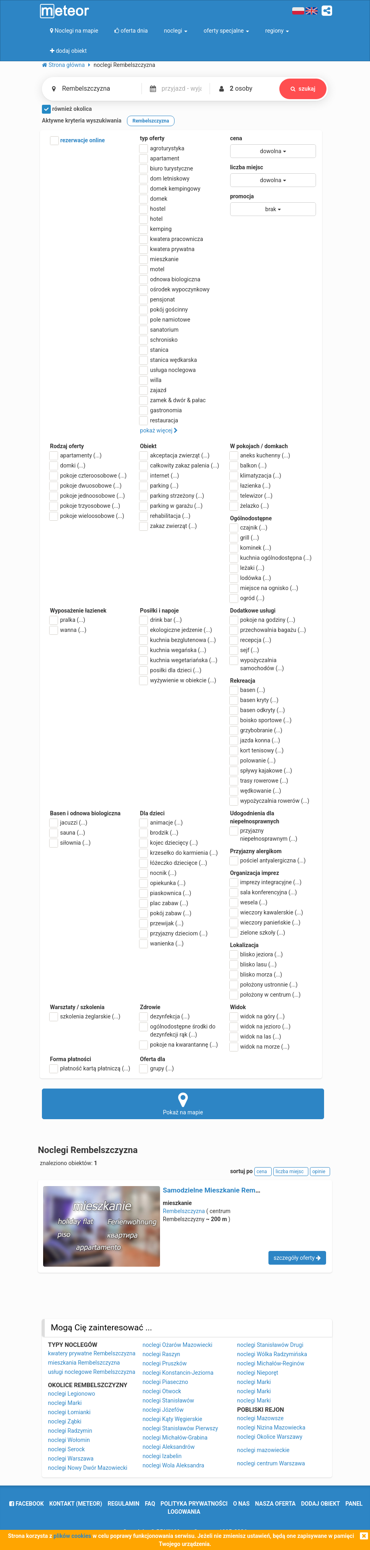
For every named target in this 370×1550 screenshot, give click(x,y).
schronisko (158, 340)
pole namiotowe (165, 320)
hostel (152, 209)
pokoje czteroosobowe (88, 476)
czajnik (249, 528)
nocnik (158, 873)
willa (150, 380)
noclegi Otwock (162, 1391)
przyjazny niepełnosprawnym (263, 834)
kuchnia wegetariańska (178, 660)
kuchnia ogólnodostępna (271, 558)
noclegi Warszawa (71, 1458)
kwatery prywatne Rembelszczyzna (91, 1353)
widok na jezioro (260, 1026)
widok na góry (257, 1016)
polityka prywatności (193, 1503)
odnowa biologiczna (170, 279)
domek (153, 199)
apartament (159, 158)
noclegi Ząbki (64, 1421)
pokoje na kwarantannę (179, 1045)
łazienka (250, 486)
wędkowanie (255, 791)
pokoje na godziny (262, 620)
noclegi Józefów (163, 1410)
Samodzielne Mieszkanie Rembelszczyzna (228, 1190)
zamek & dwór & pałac (173, 400)
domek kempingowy (170, 189)
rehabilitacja (165, 516)
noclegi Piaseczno (165, 1382)
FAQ (150, 1503)
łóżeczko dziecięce (173, 863)
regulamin (123, 1503)
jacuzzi (68, 823)
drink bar (161, 620)
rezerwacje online (77, 140)
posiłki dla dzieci (170, 670)
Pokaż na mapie (183, 1103)
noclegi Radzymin (70, 1430)
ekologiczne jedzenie (176, 630)
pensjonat (157, 299)
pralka (67, 620)
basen (247, 690)
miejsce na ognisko (264, 588)
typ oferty (152, 138)
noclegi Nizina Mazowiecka (271, 1427)
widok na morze (260, 1047)
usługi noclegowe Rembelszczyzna (91, 1372)
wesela (249, 902)
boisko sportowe (261, 720)
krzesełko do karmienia (179, 853)
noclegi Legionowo (71, 1393)
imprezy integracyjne (265, 882)
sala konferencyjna (263, 892)
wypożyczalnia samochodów (257, 663)
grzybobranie (256, 730)
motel (152, 269)
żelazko (249, 506)
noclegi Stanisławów (168, 1400)
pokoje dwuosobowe (86, 486)
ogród (247, 598)
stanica (154, 350)
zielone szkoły (257, 933)
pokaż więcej (159, 430)
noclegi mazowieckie (263, 1450)
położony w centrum (265, 995)
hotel (151, 219)
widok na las (255, 1037)
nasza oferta (275, 1503)
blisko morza (256, 974)
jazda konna (255, 740)
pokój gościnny (164, 309)
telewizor (251, 496)
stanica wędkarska (168, 360)
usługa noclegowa (167, 370)
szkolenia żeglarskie (85, 1016)
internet (159, 476)
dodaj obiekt (320, 1503)
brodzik (159, 833)
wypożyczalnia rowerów (270, 801)
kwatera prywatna (167, 249)
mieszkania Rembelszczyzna (84, 1362)
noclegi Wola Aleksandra (173, 1465)
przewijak (161, 923)
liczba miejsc (246, 167)
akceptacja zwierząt (175, 455)
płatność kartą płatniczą (90, 1068)
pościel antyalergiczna (268, 860)
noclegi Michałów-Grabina (175, 1437)
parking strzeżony (172, 496)
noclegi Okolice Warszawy (269, 1437)
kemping (156, 229)
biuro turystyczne (166, 168)
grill (244, 538)
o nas (241, 1503)
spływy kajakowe (261, 771)
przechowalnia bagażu (268, 630)
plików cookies (72, 1536)
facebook (26, 1503)
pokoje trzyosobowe (85, 506)
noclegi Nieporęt (257, 1372)
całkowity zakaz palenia (179, 465)
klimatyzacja (255, 476)
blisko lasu (253, 964)
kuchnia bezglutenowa (178, 640)
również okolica (67, 109)
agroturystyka (162, 148)
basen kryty (254, 700)
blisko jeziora (256, 954)
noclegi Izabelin (162, 1456)
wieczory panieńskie (265, 922)
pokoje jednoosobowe (87, 496)
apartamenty (76, 455)
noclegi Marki (65, 1403)
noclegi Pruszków (165, 1363)
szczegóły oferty (297, 1258)
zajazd (153, 390)
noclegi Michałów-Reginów (270, 1363)
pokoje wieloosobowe (87, 516)
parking (159, 486)
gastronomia (161, 410)
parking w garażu (171, 506)
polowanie (253, 760)
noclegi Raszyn (161, 1354)
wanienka (161, 943)
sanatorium (159, 330)
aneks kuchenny (260, 455)
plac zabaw (164, 903)
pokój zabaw (165, 913)
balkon (248, 465)
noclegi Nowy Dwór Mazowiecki (87, 1468)
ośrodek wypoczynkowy (175, 289)
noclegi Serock (66, 1449)
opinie (320, 1171)
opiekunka (162, 883)
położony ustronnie (264, 985)
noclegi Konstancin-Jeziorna (178, 1372)
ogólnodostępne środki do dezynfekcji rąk (177, 1030)
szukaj (302, 88)
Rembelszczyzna (184, 1211)
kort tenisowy (257, 750)
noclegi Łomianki (69, 1412)
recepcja (250, 640)
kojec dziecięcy (169, 843)
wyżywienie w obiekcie (178, 680)
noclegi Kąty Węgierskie (172, 1419)
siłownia (70, 843)
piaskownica (165, 893)
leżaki (247, 568)
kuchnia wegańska (173, 650)
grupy (157, 1068)
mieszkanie (159, 259)
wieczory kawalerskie (266, 912)
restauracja (159, 420)
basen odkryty (257, 710)
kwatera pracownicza (171, 239)
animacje (161, 823)
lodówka (250, 578)
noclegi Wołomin (69, 1440)
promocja (242, 196)
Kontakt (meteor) (75, 1503)
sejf (244, 650)
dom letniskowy (164, 179)
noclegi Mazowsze (260, 1418)
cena (236, 138)
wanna (68, 630)
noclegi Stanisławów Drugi (270, 1345)
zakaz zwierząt (168, 526)
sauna (67, 833)
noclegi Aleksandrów (169, 1447)
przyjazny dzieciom (174, 933)
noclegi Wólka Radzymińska (272, 1354)
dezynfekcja (164, 1016)
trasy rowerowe (259, 781)
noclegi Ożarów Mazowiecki (177, 1345)
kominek (250, 548)
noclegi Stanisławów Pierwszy (180, 1428)
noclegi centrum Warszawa (271, 1463)
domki (67, 465)
